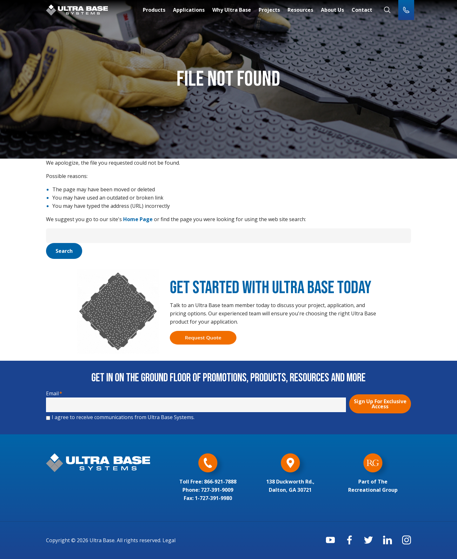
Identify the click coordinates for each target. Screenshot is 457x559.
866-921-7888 (220, 481)
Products (154, 9)
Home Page (138, 219)
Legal (169, 540)
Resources (300, 9)
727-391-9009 (217, 489)
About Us (332, 9)
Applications (189, 9)
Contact (362, 9)
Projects (269, 9)
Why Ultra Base (231, 9)
